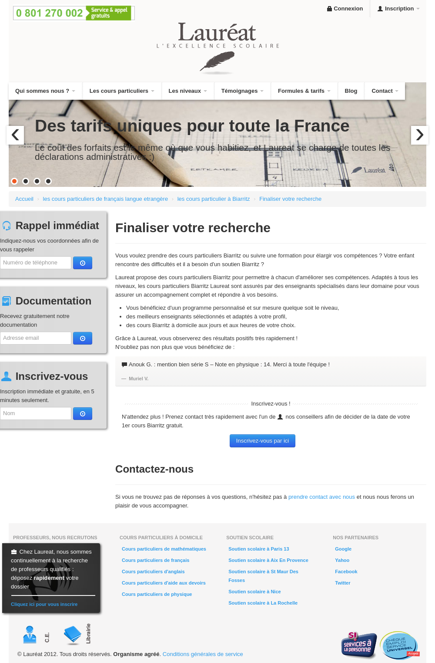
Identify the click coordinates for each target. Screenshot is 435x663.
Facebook (346, 571)
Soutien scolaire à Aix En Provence (268, 560)
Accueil (24, 199)
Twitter (342, 582)
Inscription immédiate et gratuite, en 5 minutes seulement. (47, 395)
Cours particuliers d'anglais (153, 571)
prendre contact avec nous (321, 497)
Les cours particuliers (122, 91)
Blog (351, 91)
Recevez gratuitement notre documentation (35, 320)
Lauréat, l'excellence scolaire (217, 49)
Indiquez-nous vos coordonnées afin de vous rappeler (49, 245)
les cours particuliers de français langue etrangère (105, 199)
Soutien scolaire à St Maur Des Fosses (263, 576)
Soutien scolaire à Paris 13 (258, 548)
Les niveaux (188, 91)
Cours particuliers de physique (157, 594)
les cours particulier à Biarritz (213, 199)
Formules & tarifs (304, 91)
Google (343, 548)
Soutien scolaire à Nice (254, 591)
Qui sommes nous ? (45, 91)
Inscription (398, 8)
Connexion (344, 8)
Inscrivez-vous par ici (262, 440)
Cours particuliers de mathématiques (164, 548)
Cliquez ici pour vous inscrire (44, 604)
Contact (384, 91)
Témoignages (242, 91)
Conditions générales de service (203, 654)
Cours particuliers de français (155, 560)
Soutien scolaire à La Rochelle (263, 602)
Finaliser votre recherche (290, 199)
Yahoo (342, 560)
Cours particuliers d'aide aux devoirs (164, 582)
